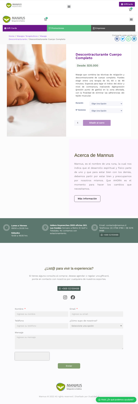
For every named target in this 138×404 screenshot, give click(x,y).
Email (73, 309)
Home (12, 35)
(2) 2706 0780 (116, 228)
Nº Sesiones (81, 109)
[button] (69, 6)
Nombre (19, 309)
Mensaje (19, 332)
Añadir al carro (96, 122)
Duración (79, 102)
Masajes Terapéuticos (27, 35)
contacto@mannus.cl (116, 225)
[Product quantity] (78, 123)
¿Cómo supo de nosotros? (83, 320)
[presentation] (32, 356)
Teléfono (19, 320)
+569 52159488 (109, 234)
